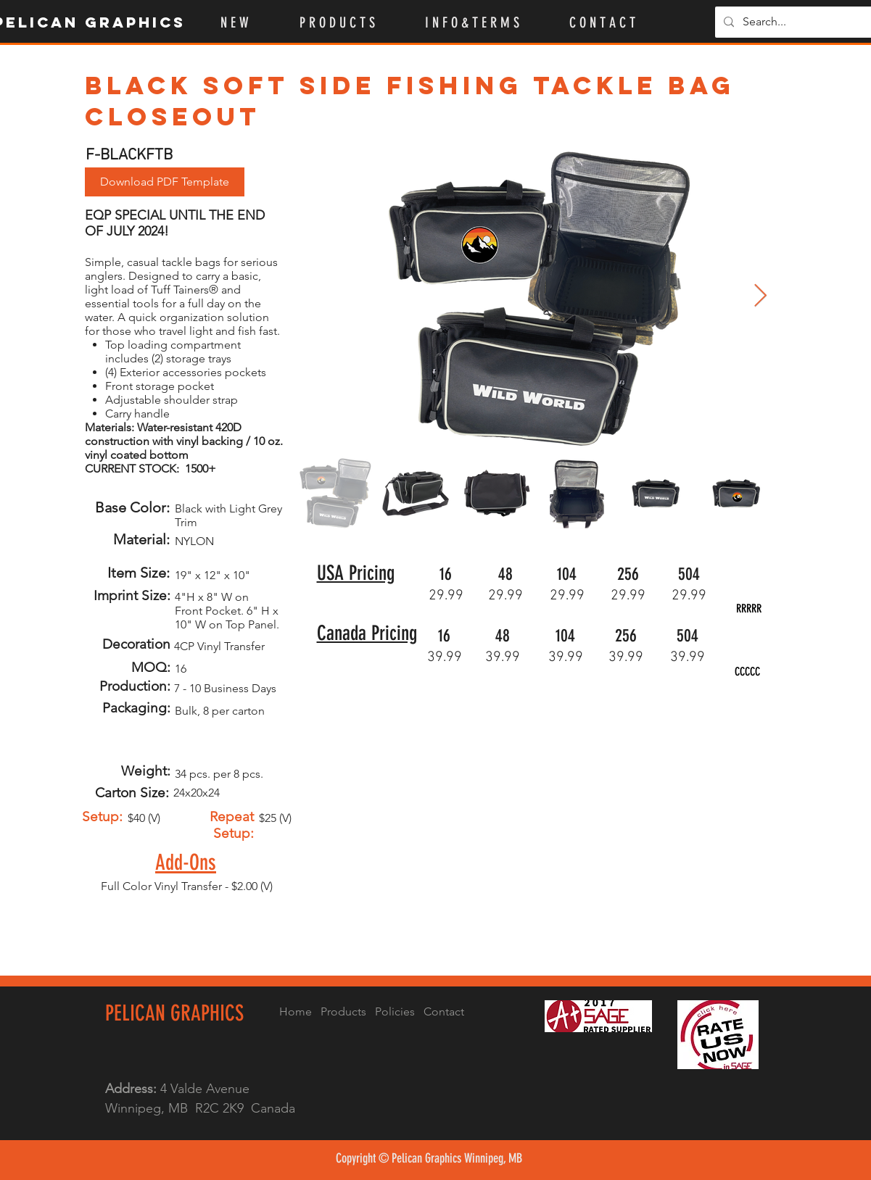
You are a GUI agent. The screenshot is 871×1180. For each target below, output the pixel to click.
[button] (351, 22)
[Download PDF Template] (164, 181)
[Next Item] (761, 296)
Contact (444, 1011)
